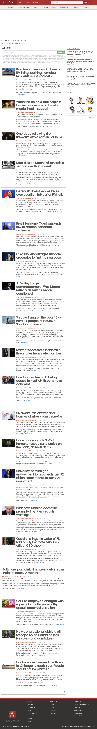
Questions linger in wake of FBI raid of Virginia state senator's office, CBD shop (38, 542)
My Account (77, 707)
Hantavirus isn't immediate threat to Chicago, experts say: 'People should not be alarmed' (40, 665)
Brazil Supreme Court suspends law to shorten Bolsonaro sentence (38, 226)
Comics (53, 707)
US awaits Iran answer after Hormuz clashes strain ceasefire (39, 414)
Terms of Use (82, 726)
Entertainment (24, 7)
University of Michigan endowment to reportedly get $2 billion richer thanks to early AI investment (40, 475)
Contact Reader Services (81, 704)
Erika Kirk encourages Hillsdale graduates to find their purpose (38, 255)
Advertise (65, 726)
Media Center (78, 713)
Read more (21, 95)
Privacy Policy (73, 726)
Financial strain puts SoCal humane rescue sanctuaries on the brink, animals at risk (39, 443)
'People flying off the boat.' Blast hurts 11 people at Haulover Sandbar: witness (39, 320)
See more (92, 117)
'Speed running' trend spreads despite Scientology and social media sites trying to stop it (81, 61)
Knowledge (64, 7)
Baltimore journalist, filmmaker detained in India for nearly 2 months (33, 571)
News (52, 704)
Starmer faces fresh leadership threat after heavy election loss (38, 351)
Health (36, 7)
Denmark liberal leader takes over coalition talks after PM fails (39, 192)
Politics (76, 7)
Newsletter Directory (80, 716)
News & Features (30, 80)
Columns (53, 710)
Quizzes (53, 713)
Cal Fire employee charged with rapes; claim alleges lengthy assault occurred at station (40, 604)
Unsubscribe (90, 726)
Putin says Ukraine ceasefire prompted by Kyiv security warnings (36, 511)
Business (10, 7)
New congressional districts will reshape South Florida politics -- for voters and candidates (39, 634)
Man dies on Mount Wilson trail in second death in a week (40, 164)
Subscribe (61, 52)
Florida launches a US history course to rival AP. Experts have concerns (39, 380)
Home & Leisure (50, 7)
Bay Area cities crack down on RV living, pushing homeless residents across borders (38, 72)
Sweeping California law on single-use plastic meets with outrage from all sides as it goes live (80, 52)
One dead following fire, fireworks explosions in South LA (39, 135)
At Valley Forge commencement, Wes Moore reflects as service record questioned (38, 288)
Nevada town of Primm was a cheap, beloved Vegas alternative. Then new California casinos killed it (80, 69)
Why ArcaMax (78, 710)
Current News (20, 80)
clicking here (48, 62)
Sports (86, 7)
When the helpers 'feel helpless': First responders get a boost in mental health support (39, 105)
